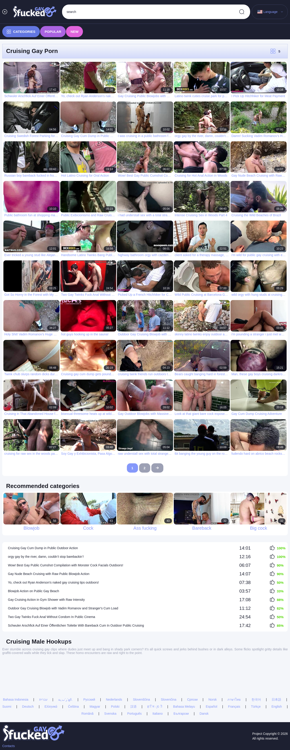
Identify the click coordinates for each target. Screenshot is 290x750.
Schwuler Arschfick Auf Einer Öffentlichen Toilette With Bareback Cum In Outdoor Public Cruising (76, 625)
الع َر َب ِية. (65, 670)
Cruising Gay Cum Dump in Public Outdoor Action (43, 548)
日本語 (276, 670)
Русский (89, 670)
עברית (43, 670)
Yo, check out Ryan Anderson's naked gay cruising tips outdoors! (53, 582)
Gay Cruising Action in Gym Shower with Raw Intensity (46, 599)
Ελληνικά (51, 677)
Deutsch (28, 677)
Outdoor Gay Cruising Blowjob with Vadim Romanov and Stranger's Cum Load (63, 608)
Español (211, 677)
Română (88, 684)
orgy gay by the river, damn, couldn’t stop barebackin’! (46, 556)
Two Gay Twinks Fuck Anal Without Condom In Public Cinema (51, 617)
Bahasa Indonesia (15, 670)
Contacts (8, 746)
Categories (21, 32)
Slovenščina (141, 670)
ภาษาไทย (234, 670)
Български (181, 684)
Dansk (204, 684)
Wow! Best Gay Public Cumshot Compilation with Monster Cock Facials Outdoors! (65, 565)
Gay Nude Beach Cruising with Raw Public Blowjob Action (48, 574)
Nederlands (114, 670)
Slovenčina (168, 670)
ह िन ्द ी (154, 677)
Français (234, 677)
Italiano (157, 684)
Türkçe (256, 677)
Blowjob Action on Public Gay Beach (33, 591)
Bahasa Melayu (184, 677)
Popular (53, 32)
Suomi (6, 677)
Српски (192, 670)
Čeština (73, 677)
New (74, 32)
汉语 (133, 677)
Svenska (110, 684)
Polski (115, 677)
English (276, 677)
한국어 (256, 670)
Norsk (212, 670)
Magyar (94, 677)
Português (134, 684)
